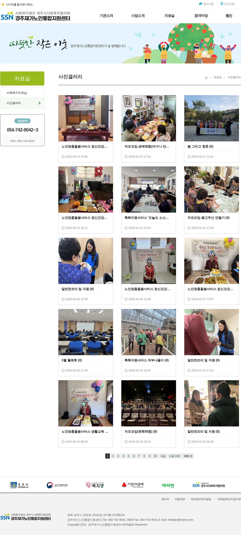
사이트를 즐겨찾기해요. (16, 4)
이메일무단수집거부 (229, 499)
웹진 (229, 16)
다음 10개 (174, 456)
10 (155, 456)
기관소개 (106, 16)
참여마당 (201, 16)
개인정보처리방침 (200, 499)
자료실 (169, 16)
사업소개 (137, 16)
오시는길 (227, 3)
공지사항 (206, 3)
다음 (163, 456)
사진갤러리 (13, 103)
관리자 (165, 499)
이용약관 (179, 499)
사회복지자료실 (16, 92)
